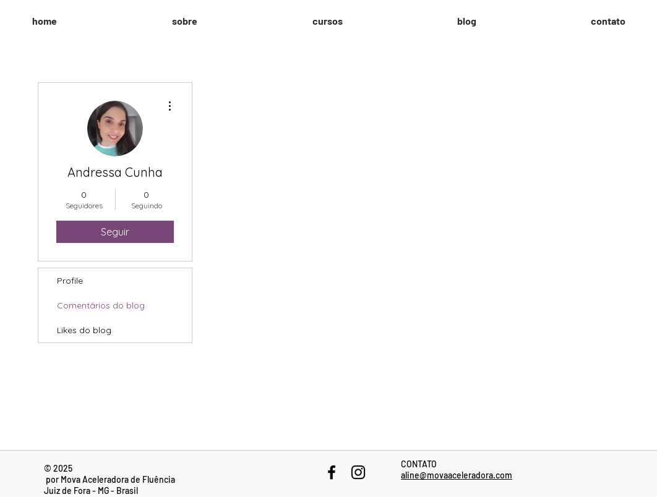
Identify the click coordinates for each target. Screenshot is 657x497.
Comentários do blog (101, 305)
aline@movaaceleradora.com (456, 475)
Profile (70, 280)
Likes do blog (84, 330)
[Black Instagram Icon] (358, 472)
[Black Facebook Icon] (331, 472)
